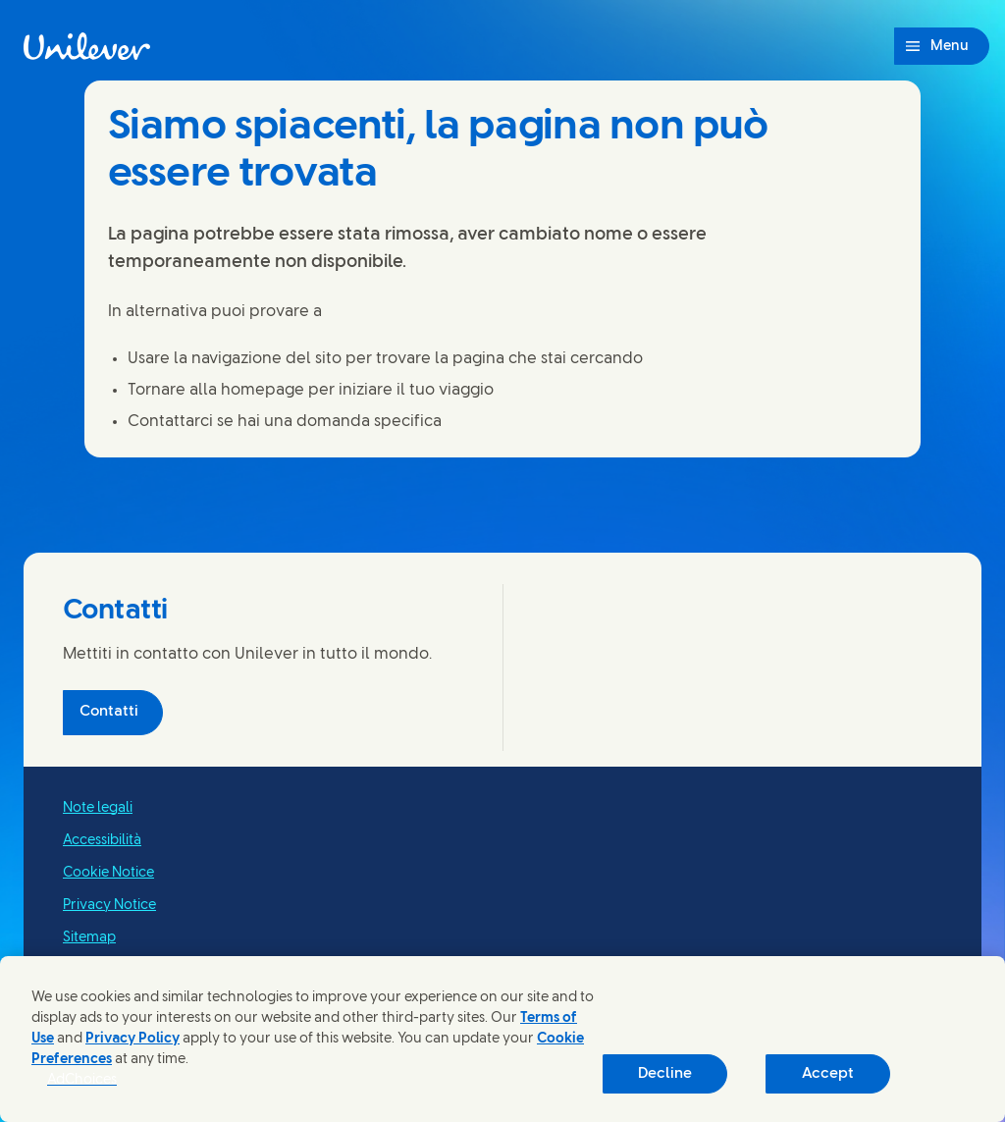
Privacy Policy (132, 1039)
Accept (828, 1074)
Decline (665, 1074)
